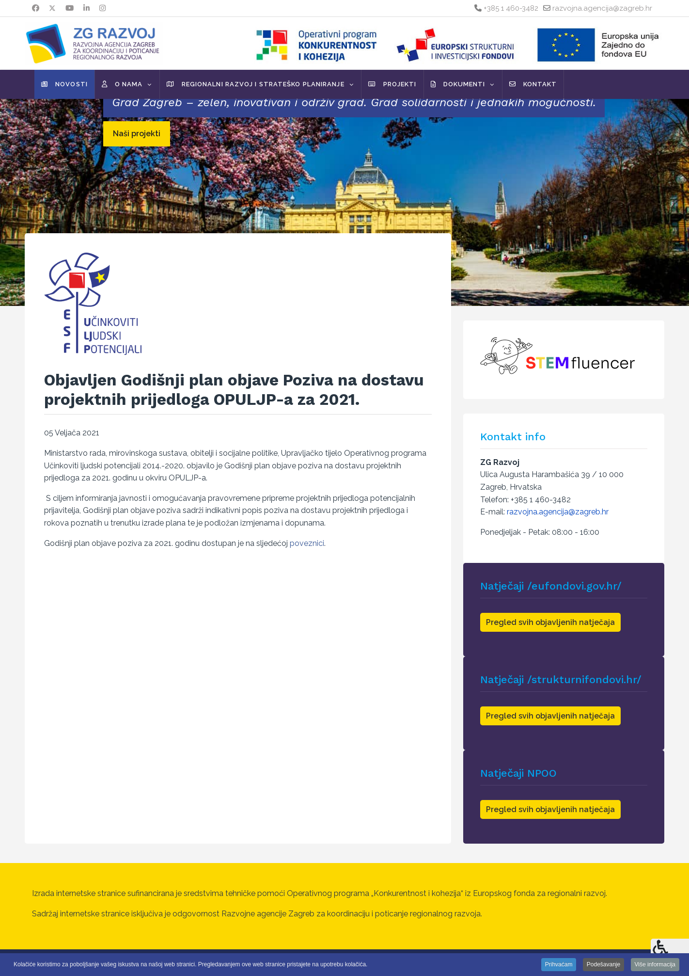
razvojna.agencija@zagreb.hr (602, 8)
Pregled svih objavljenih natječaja (550, 622)
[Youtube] (69, 8)
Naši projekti (136, 133)
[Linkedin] (86, 8)
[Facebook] (35, 8)
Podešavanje (603, 964)
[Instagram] (102, 8)
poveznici (307, 543)
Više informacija (655, 964)
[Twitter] (52, 8)
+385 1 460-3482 (511, 8)
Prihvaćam (559, 964)
